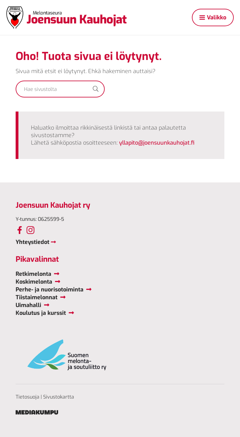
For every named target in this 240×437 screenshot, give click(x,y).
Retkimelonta (33, 274)
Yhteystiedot (32, 242)
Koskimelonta (34, 282)
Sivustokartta (58, 397)
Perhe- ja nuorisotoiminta (49, 289)
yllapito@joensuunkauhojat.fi (156, 142)
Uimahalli (28, 305)
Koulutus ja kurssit (41, 313)
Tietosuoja (27, 397)
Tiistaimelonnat (37, 297)
